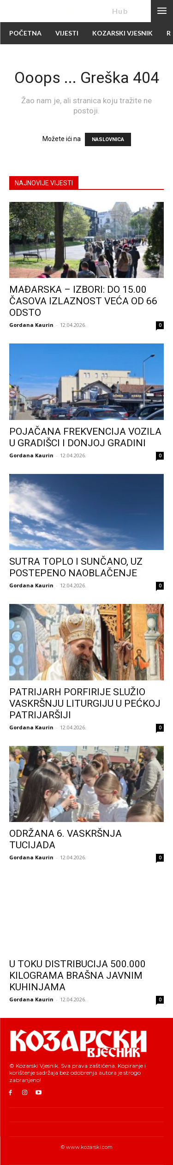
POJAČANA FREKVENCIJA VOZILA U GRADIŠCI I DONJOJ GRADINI (85, 437)
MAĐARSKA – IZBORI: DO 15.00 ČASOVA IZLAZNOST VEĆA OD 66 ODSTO (83, 301)
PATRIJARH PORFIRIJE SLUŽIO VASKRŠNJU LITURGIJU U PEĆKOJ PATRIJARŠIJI (85, 703)
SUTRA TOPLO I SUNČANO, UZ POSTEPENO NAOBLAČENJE (76, 567)
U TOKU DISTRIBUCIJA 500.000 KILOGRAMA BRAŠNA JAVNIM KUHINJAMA (77, 975)
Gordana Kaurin (31, 324)
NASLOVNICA (108, 139)
